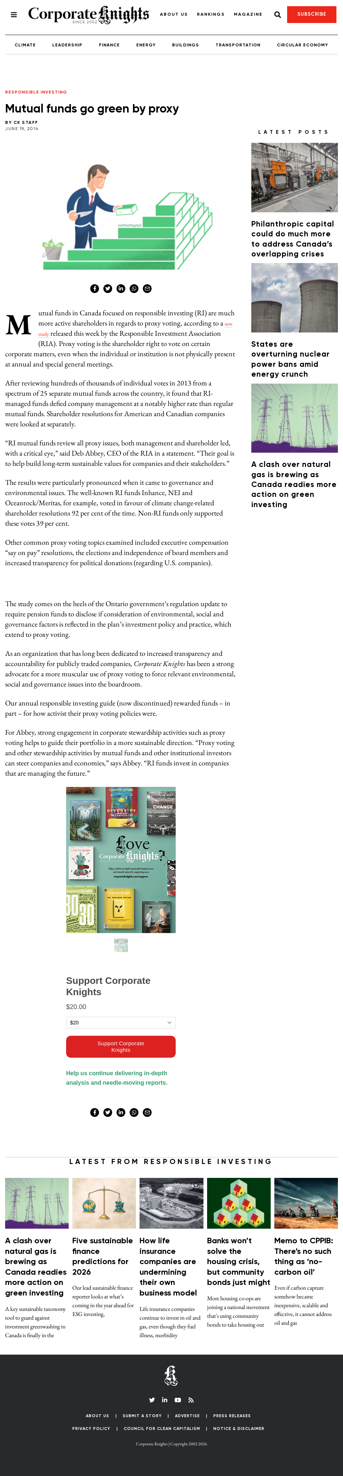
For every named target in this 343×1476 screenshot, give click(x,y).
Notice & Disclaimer (238, 1429)
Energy (146, 45)
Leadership (67, 45)
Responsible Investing (36, 92)
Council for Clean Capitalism (162, 1429)
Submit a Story (142, 1416)
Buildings (185, 45)
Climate (25, 45)
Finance (109, 45)
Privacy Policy (91, 1429)
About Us (174, 14)
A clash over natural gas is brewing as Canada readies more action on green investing (294, 485)
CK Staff (26, 123)
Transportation (238, 45)
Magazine (248, 14)
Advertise (187, 1416)
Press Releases (232, 1416)
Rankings (211, 14)
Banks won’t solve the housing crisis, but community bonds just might (238, 1262)
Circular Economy (302, 45)
